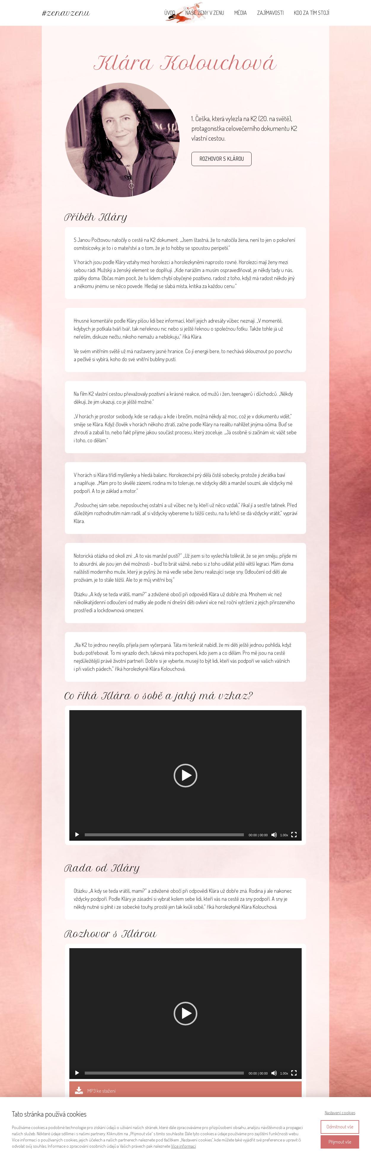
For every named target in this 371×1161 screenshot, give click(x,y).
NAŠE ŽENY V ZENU (205, 12)
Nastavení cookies (340, 1112)
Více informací (183, 1146)
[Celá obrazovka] (294, 835)
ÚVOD (169, 12)
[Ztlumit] (274, 835)
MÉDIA (240, 12)
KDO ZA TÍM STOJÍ (311, 12)
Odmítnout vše (340, 1127)
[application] (185, 775)
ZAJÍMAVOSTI (270, 12)
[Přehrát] (77, 835)
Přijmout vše (340, 1142)
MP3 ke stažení (101, 1091)
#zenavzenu (66, 13)
